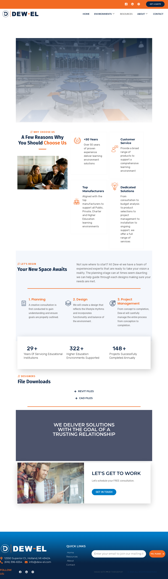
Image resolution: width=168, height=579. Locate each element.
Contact (158, 14)
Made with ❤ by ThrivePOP (108, 572)
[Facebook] (126, 4)
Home (86, 14)
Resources (126, 14)
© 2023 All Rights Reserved (142, 572)
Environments (104, 14)
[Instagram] (138, 4)
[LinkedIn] (132, 4)
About (142, 14)
